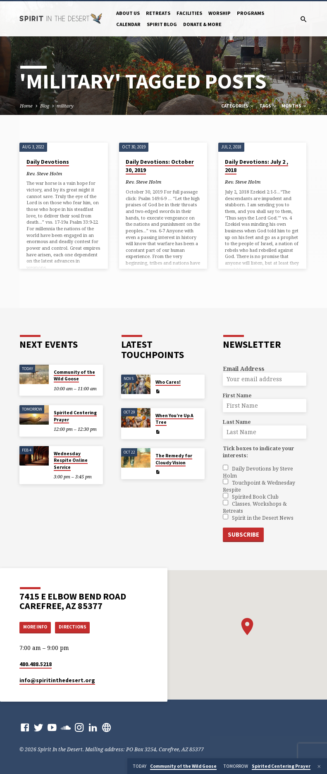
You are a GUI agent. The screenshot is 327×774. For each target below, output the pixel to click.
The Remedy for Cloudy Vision (173, 458)
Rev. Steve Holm (44, 173)
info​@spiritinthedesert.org (57, 680)
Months (294, 106)
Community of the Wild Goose (74, 375)
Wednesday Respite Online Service (71, 460)
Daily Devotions (47, 161)
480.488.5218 (35, 664)
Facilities (189, 13)
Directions (78, 627)
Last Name (237, 421)
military (65, 106)
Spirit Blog (162, 24)
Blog (44, 106)
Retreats (158, 13)
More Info (37, 627)
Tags (268, 106)
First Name (237, 395)
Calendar (128, 24)
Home (26, 106)
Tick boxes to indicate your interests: (258, 451)
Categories (237, 106)
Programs (250, 13)
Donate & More (202, 24)
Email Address (243, 368)
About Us (128, 13)
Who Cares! (168, 382)
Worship (219, 13)
